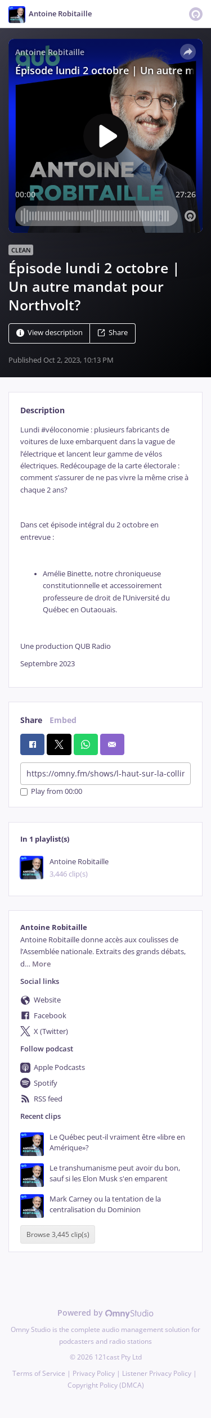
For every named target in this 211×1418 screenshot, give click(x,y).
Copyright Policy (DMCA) (106, 1385)
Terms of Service (38, 1373)
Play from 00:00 (51, 792)
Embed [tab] (63, 720)
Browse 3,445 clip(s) (57, 1234)
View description (49, 332)
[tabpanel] (105, 547)
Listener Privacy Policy (156, 1373)
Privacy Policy (94, 1373)
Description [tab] (42, 410)
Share (112, 332)
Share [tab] (31, 720)
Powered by (105, 1312)
